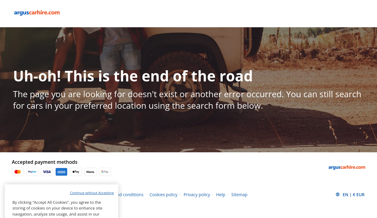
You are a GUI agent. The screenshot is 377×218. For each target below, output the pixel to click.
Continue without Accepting (92, 199)
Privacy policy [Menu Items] (197, 194)
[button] (350, 194)
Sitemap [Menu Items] (239, 194)
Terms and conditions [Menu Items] (122, 194)
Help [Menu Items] (220, 194)
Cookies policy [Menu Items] (163, 194)
